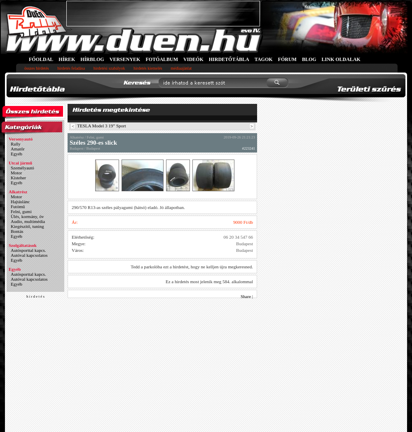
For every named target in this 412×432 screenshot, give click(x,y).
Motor (16, 172)
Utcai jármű (20, 162)
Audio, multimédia (28, 221)
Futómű (18, 206)
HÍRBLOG (92, 59)
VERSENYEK (125, 59)
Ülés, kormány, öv (27, 216)
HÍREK (67, 59)
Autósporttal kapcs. (28, 250)
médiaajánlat (181, 68)
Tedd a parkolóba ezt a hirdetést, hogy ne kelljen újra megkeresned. (192, 266)
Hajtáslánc (20, 201)
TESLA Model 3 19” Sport (101, 125)
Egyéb (16, 153)
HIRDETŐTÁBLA (229, 59)
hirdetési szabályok (109, 68)
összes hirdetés (36, 68)
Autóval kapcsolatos (29, 255)
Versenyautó (21, 138)
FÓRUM (287, 59)
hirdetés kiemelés (147, 68)
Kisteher (18, 177)
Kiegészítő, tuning (27, 226)
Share (246, 296)
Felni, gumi (21, 211)
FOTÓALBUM (161, 59)
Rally (16, 143)
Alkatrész (18, 191)
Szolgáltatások (23, 245)
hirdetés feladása (71, 68)
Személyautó (22, 167)
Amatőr (18, 148)
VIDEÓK (193, 59)
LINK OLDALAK (341, 59)
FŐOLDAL (41, 59)
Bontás (17, 231)
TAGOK (264, 59)
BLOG (309, 59)
